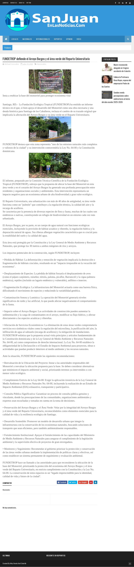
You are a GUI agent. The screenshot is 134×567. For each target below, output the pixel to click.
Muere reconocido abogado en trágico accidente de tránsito (122, 67)
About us (21, 3)
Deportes (58, 39)
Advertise (5, 3)
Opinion (69, 39)
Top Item (28, 3)
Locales (14, 39)
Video (79, 39)
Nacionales (27, 39)
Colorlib (23, 563)
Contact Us (13, 3)
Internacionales (43, 39)
